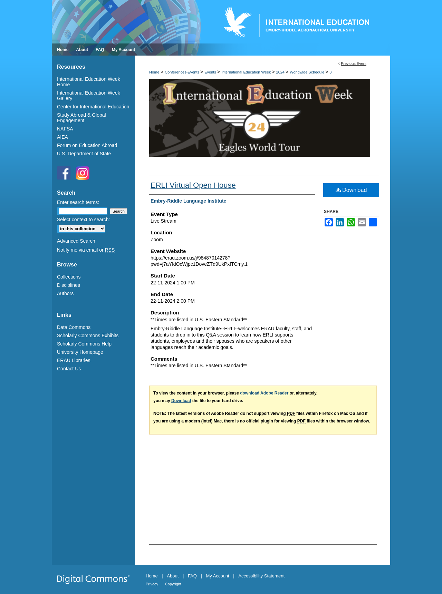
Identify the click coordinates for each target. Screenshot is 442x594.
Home (154, 72)
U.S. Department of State (84, 153)
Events (210, 72)
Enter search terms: (78, 202)
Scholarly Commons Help (84, 344)
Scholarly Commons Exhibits (87, 335)
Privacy (152, 584)
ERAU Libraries (73, 360)
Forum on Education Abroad (87, 145)
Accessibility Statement (261, 575)
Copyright (173, 584)
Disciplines (68, 285)
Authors (65, 293)
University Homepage (80, 352)
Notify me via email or (86, 250)
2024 (281, 72)
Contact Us (69, 368)
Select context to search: (83, 219)
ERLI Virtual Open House (193, 185)
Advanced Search (76, 241)
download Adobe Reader (264, 393)
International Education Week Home (88, 81)
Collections (68, 277)
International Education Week (246, 72)
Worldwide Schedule (307, 72)
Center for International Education (93, 106)
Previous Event (353, 63)
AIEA (62, 137)
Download (351, 190)
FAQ (192, 575)
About (173, 575)
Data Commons (73, 327)
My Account (217, 575)
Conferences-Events (182, 72)
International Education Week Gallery (88, 95)
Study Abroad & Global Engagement (81, 117)
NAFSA (65, 129)
